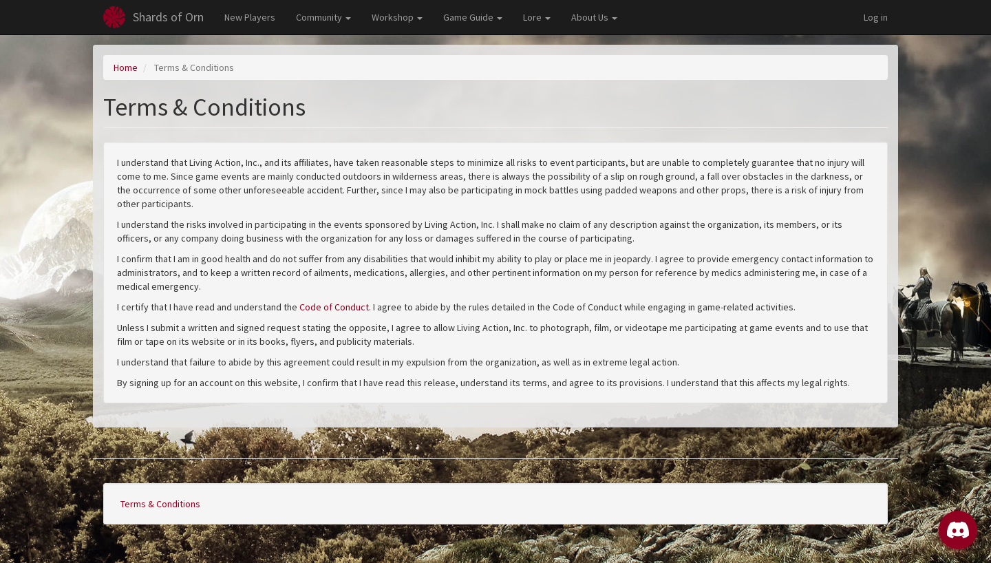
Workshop (397, 17)
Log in (876, 17)
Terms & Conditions (160, 504)
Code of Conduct (334, 307)
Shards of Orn (168, 17)
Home (126, 67)
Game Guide (472, 17)
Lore (537, 17)
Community (323, 17)
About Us (594, 17)
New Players (249, 17)
